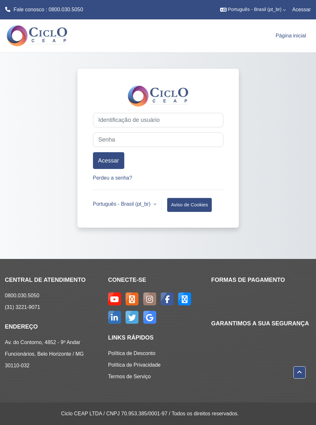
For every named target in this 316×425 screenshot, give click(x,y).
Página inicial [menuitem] (291, 35)
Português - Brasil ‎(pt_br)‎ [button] (122, 204)
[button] (253, 9)
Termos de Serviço (129, 376)
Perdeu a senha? (112, 178)
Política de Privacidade (134, 365)
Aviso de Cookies (189, 204)
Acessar (301, 9)
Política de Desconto (132, 353)
